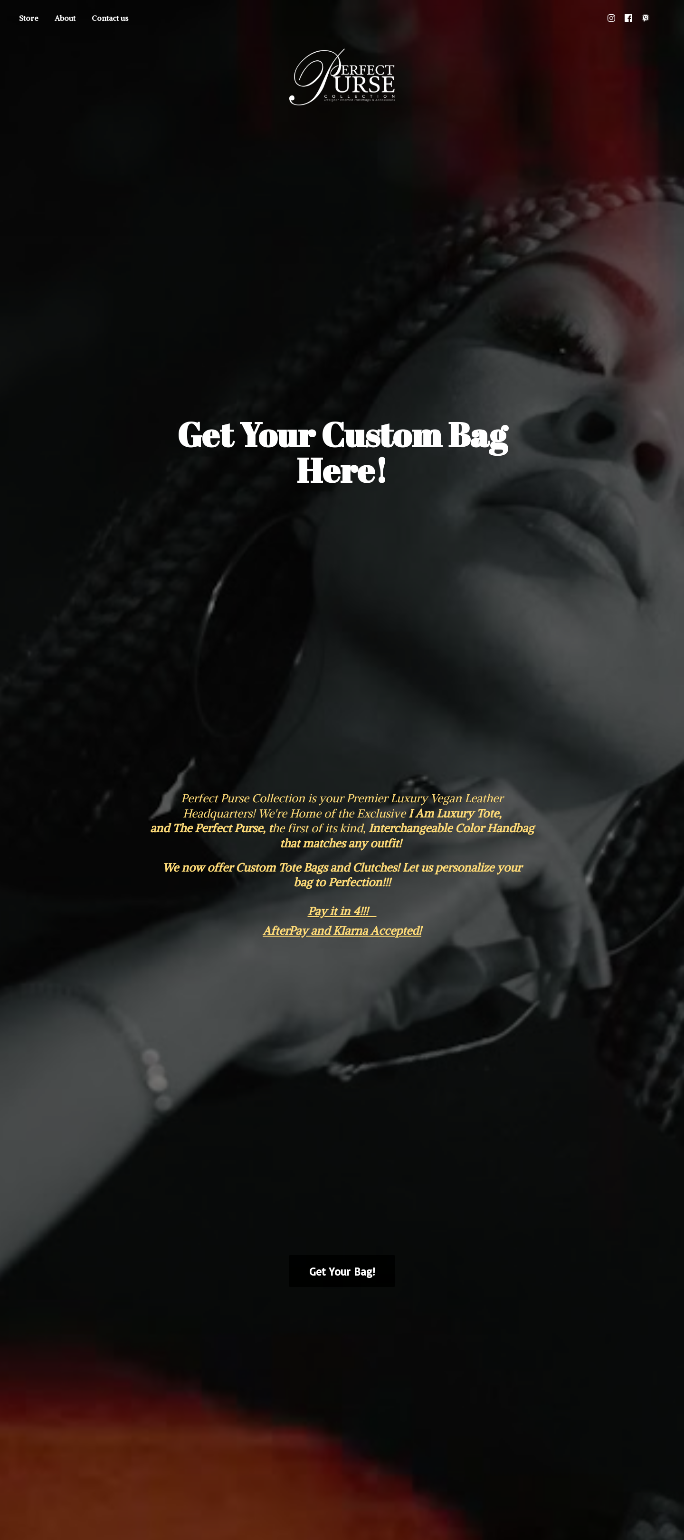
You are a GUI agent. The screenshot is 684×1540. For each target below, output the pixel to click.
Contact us (110, 18)
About (65, 18)
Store (28, 18)
